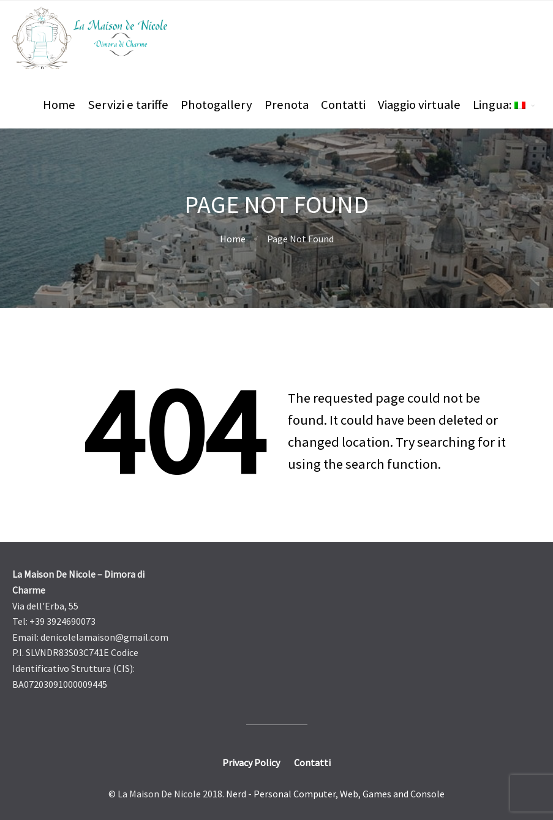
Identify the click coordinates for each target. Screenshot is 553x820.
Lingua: (499, 105)
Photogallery (216, 105)
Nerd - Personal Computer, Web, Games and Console (335, 794)
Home (59, 105)
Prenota (287, 105)
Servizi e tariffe (128, 105)
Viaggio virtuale (419, 105)
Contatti (343, 105)
